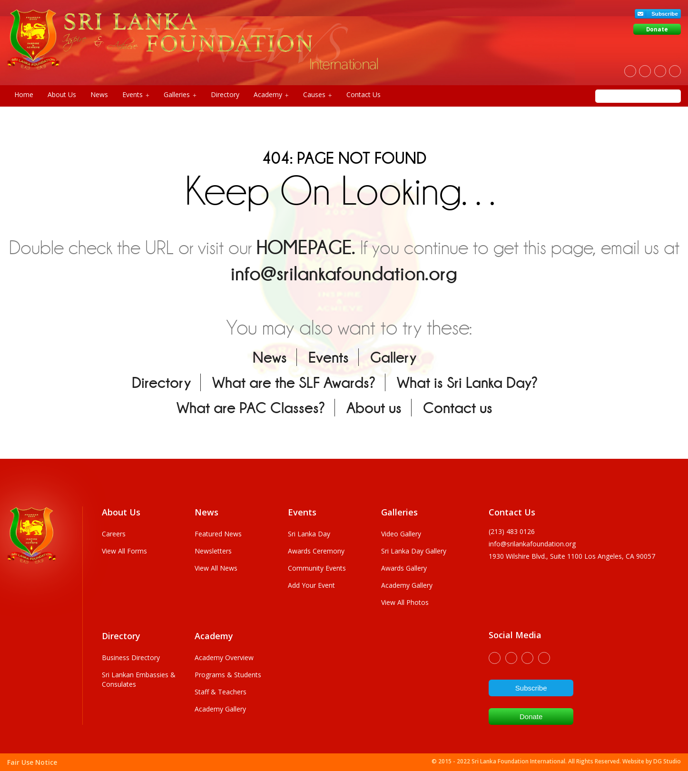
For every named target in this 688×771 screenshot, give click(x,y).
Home (23, 94)
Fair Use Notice (32, 762)
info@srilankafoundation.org (344, 273)
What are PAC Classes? (251, 407)
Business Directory (131, 657)
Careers (114, 533)
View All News (216, 568)
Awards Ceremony (316, 550)
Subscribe (664, 14)
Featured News (218, 533)
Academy (271, 94)
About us (374, 407)
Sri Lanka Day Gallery (413, 550)
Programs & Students (228, 674)
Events (135, 94)
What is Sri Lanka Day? (467, 382)
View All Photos (405, 602)
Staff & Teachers (220, 691)
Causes (317, 94)
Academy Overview (224, 657)
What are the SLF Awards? (293, 382)
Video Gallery (401, 533)
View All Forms (124, 550)
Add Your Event (311, 585)
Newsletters (213, 550)
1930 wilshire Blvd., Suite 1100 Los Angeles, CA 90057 (572, 556)
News (99, 94)
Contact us (457, 407)
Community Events (317, 568)
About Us (62, 94)
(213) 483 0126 (512, 531)
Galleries (180, 94)
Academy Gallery (406, 585)
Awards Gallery (404, 568)
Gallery (393, 357)
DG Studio (667, 761)
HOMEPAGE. (305, 247)
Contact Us (363, 94)
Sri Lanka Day (309, 533)
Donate (657, 29)
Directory (225, 94)
